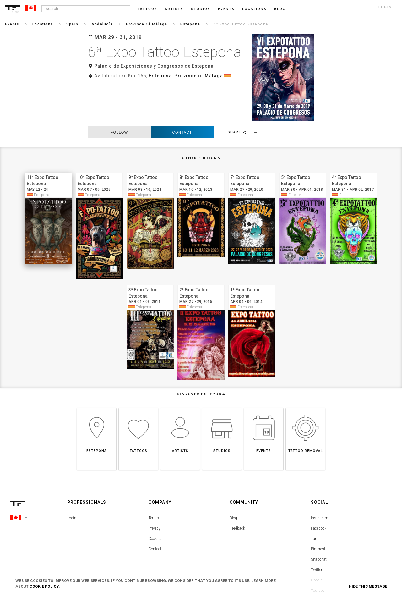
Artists (174, 9)
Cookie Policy (44, 586)
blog (280, 9)
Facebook (318, 486)
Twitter (316, 528)
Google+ (317, 538)
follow (119, 88)
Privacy (154, 486)
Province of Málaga (198, 75)
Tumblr (317, 497)
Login (71, 476)
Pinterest (318, 507)
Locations (254, 9)
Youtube (317, 549)
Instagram (319, 476)
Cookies (155, 497)
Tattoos (147, 9)
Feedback (237, 486)
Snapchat (319, 517)
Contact (182, 88)
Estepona (160, 75)
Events (226, 9)
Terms (154, 476)
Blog (233, 476)
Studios (200, 9)
